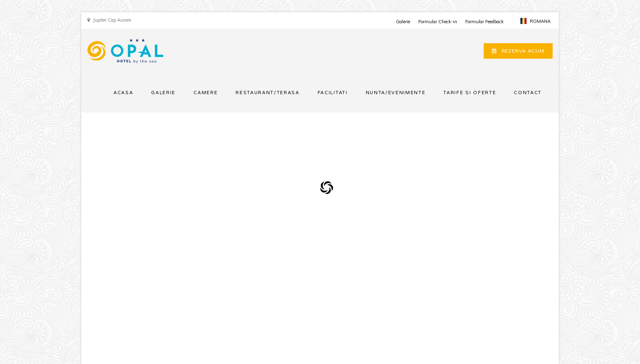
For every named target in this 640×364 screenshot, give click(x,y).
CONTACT (528, 92)
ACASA (123, 92)
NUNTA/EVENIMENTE (396, 92)
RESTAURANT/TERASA (268, 92)
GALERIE (163, 92)
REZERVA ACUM (518, 51)
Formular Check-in (437, 21)
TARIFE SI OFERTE (469, 92)
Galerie (403, 21)
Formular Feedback (484, 21)
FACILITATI (333, 92)
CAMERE (205, 92)
